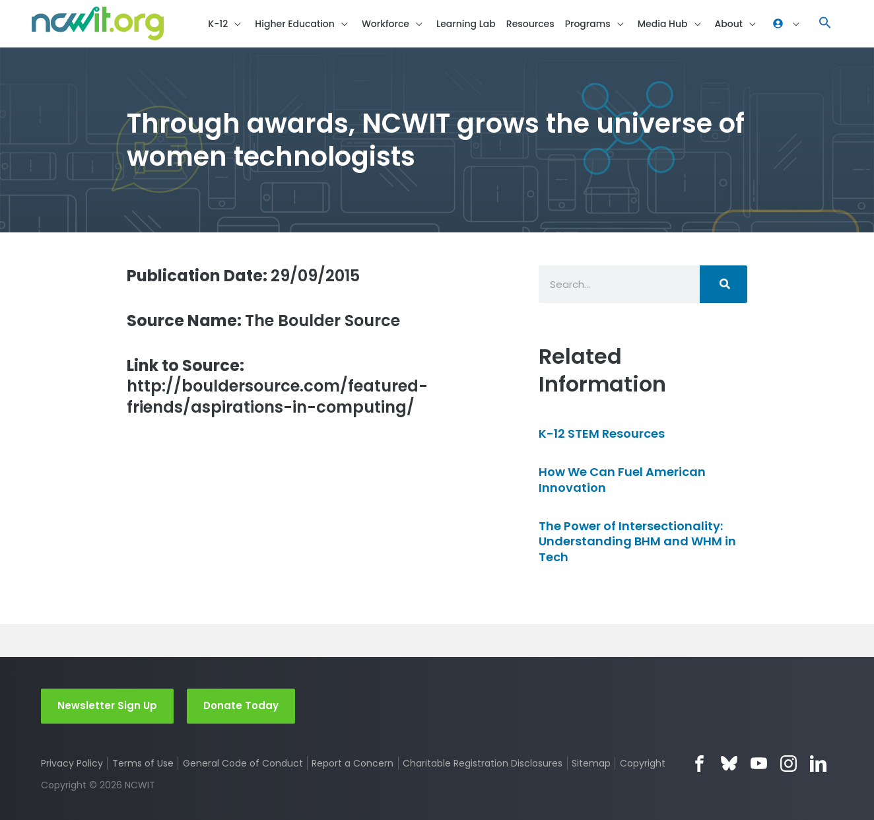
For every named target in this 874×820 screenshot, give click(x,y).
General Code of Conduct (243, 763)
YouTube (759, 763)
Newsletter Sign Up (107, 705)
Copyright (642, 763)
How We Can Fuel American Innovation (622, 479)
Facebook (699, 763)
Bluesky (729, 763)
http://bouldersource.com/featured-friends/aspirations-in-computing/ (277, 386)
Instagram (788, 763)
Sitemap (591, 763)
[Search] (723, 284)
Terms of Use (143, 763)
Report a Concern (352, 763)
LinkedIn (818, 763)
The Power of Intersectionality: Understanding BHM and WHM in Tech (637, 541)
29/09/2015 (243, 276)
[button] (825, 23)
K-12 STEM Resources (602, 433)
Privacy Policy (72, 763)
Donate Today (241, 705)
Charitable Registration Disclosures (482, 763)
